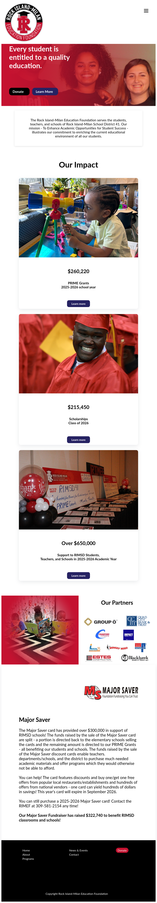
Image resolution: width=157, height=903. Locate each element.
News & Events (78, 850)
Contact (74, 854)
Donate (122, 850)
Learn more (78, 575)
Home (26, 850)
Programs (28, 858)
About (26, 854)
